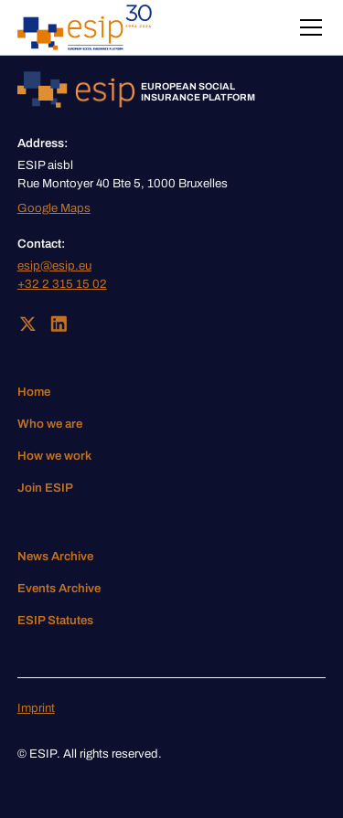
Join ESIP (45, 487)
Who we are (49, 423)
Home (33, 391)
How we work (54, 455)
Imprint (36, 708)
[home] (84, 27)
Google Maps (54, 208)
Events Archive (59, 588)
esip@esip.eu (54, 265)
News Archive (55, 556)
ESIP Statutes (55, 620)
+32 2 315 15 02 (62, 284)
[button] (307, 27)
